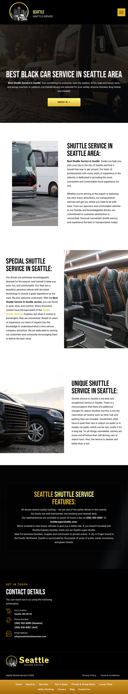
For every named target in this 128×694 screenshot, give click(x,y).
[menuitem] (89, 676)
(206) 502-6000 (94, 517)
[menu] (121, 12)
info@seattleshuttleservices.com (30, 636)
